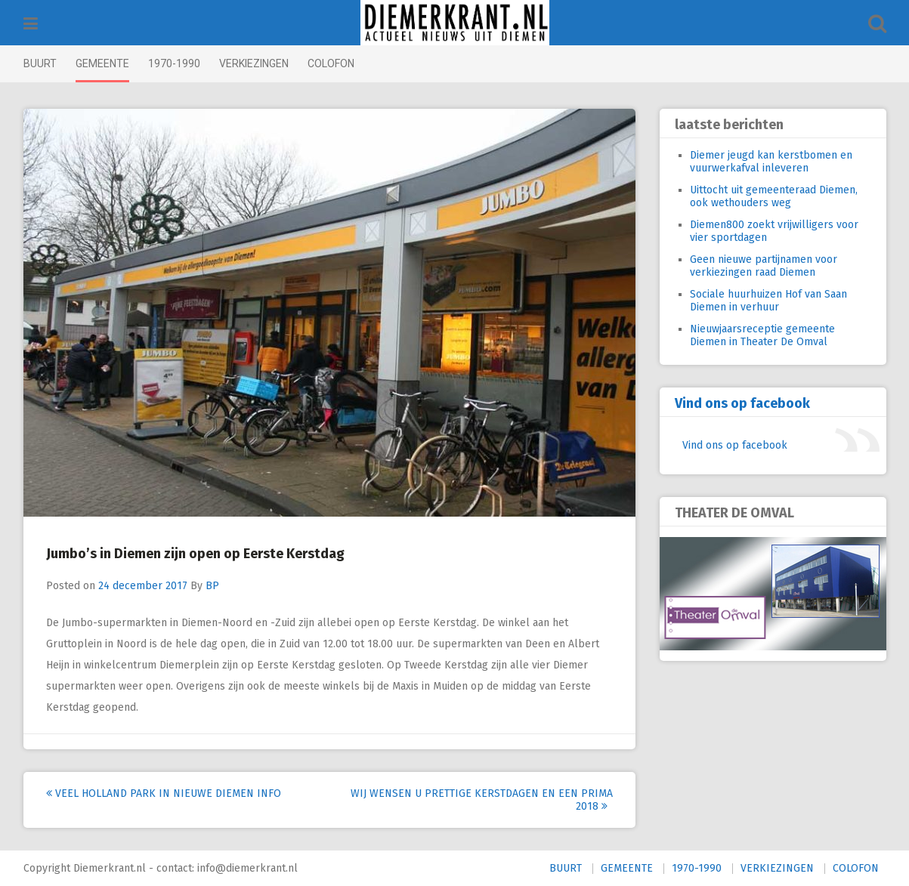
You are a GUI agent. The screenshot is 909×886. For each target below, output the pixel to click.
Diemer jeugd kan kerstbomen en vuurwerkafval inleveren (771, 161)
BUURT (40, 63)
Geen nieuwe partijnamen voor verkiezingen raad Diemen (763, 266)
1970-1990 (174, 63)
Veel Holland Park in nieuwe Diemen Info (163, 793)
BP (212, 585)
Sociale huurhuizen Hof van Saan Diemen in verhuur (768, 300)
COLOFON (331, 63)
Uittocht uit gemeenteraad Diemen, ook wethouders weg (774, 196)
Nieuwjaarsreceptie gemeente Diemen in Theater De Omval (762, 335)
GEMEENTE (102, 63)
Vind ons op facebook (742, 403)
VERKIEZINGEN (254, 63)
